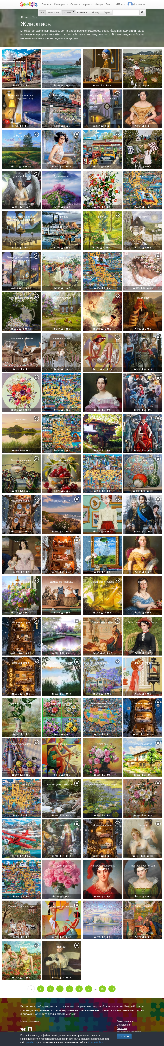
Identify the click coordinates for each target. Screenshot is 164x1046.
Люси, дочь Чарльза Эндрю (143, 622)
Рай (102, 298)
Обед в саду (143, 135)
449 (112, 989)
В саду (143, 216)
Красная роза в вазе (21, 703)
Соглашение (124, 1024)
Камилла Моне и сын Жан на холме (102, 543)
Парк (62, 622)
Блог (108, 4)
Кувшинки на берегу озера (102, 784)
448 (102, 989)
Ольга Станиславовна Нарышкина (102, 867)
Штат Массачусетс (62, 379)
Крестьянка (143, 298)
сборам (106, 12)
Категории (61, 4)
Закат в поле (21, 135)
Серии (75, 4)
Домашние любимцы (21, 338)
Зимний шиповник (21, 460)
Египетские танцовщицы (61, 906)
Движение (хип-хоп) (143, 379)
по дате (69, 12)
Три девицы (142, 338)
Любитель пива (142, 906)
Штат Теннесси (102, 460)
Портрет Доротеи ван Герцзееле (143, 867)
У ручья (102, 216)
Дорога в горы (62, 176)
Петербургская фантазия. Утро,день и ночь (21, 259)
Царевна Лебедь (21, 176)
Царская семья (142, 500)
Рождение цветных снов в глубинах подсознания (102, 97)
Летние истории (61, 338)
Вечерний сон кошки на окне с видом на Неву (21, 97)
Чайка (61, 54)
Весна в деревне (61, 298)
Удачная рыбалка (21, 54)
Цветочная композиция (21, 379)
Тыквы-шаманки (143, 460)
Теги (34, 17)
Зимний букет (102, 176)
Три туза (143, 825)
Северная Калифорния (143, 176)
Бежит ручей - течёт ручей (61, 784)
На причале (61, 216)
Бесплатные (53, 12)
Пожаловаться (125, 1021)
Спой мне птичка (143, 663)
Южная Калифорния (102, 257)
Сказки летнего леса (102, 581)
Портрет (142, 95)
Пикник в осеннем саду (21, 906)
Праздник (61, 257)
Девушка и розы (143, 257)
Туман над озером (62, 663)
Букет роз (102, 744)
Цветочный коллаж (61, 703)
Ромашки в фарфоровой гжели (21, 299)
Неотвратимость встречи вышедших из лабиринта (21, 218)
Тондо (102, 338)
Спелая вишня (62, 460)
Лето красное (21, 946)
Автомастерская (102, 135)
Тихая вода (21, 419)
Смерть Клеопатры (102, 622)
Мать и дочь (21, 541)
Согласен (124, 1036)
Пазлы (46, 4)
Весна (143, 54)
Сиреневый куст (143, 744)
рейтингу (95, 12)
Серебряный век (143, 419)
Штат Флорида (21, 865)
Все (42, 12)
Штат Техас (21, 784)
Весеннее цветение (102, 906)
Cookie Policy (95, 1042)
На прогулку (61, 135)
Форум (99, 4)
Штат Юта (61, 419)
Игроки (88, 4)
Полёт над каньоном (21, 825)
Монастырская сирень (21, 581)
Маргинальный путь (62, 500)
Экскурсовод (102, 500)
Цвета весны (102, 663)
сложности (82, 12)
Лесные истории (21, 500)
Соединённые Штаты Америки (102, 705)
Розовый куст (102, 419)
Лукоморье (62, 825)
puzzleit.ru (31, 1042)
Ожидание (61, 744)
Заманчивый (102, 54)
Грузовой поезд (61, 95)
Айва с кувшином (21, 744)
